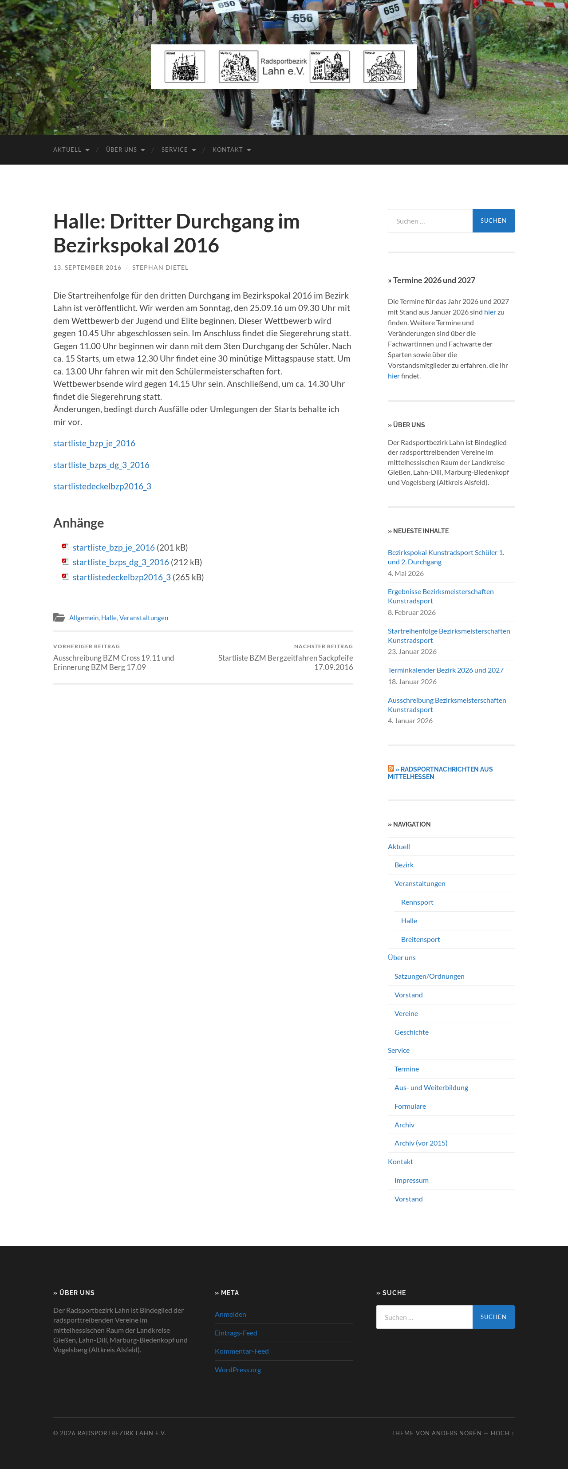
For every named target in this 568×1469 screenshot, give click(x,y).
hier (490, 311)
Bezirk (404, 864)
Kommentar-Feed (242, 1351)
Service (175, 149)
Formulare (410, 1106)
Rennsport (417, 902)
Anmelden (230, 1314)
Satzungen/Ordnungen (429, 976)
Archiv (404, 1124)
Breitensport (420, 939)
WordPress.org (238, 1369)
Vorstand (408, 994)
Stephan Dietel (160, 267)
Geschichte (411, 1032)
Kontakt (228, 149)
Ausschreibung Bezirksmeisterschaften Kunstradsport (447, 704)
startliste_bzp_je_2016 (94, 443)
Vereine (406, 1013)
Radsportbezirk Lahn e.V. (122, 1433)
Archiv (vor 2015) (421, 1142)
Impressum (411, 1180)
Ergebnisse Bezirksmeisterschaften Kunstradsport (441, 596)
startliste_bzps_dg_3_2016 (101, 465)
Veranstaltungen (143, 618)
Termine (406, 1068)
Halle (109, 618)
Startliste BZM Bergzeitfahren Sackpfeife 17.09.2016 (279, 657)
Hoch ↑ (503, 1433)
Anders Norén (457, 1433)
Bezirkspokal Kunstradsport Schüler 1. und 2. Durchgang (446, 557)
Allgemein (84, 618)
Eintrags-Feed (236, 1332)
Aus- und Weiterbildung (431, 1087)
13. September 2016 (87, 267)
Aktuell (67, 149)
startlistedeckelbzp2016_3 (102, 486)
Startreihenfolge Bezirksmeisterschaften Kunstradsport (449, 635)
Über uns (121, 149)
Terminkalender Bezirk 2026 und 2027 (446, 670)
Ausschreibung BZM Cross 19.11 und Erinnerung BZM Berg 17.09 (126, 657)
